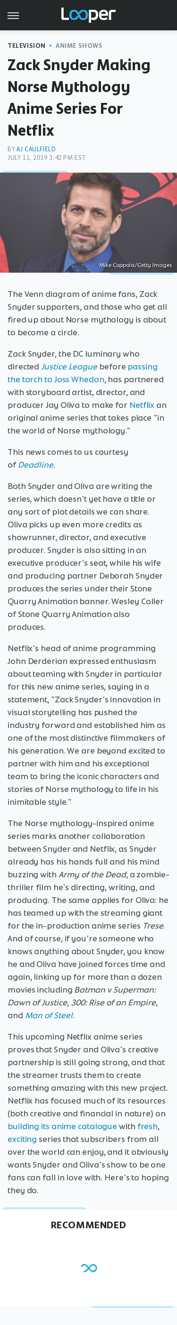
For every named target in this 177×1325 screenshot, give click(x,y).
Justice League (69, 366)
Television (27, 46)
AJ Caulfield (36, 149)
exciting (22, 1139)
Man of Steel (49, 1015)
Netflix (141, 405)
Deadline (35, 464)
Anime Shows (79, 46)
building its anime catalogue (62, 1126)
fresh (147, 1126)
